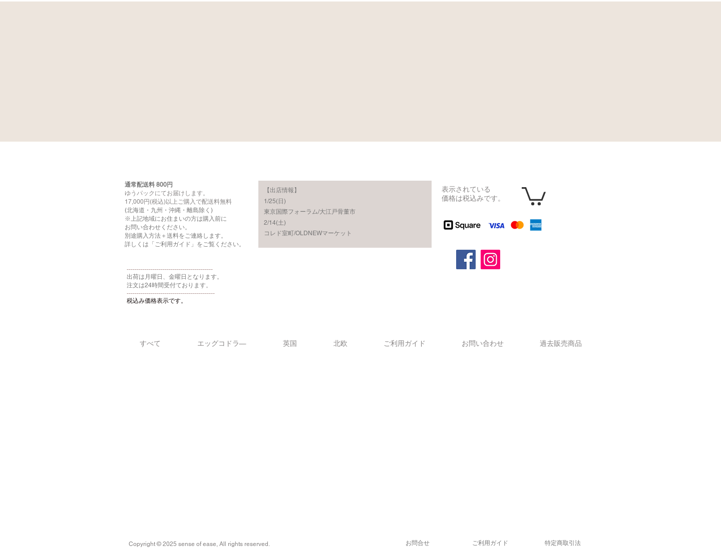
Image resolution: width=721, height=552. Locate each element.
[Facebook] (466, 259)
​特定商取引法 (563, 542)
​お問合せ (418, 542)
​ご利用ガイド (490, 542)
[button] (534, 195)
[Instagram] (490, 259)
